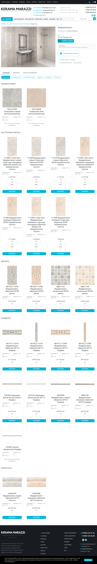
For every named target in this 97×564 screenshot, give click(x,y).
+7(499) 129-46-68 (90, 10)
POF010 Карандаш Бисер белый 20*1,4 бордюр (36, 397)
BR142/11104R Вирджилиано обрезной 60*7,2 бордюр (85, 346)
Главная (3, 23)
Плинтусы (57, 76)
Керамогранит (16, 76)
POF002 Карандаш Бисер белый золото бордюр (12, 397)
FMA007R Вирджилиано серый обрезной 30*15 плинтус (12, 496)
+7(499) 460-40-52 (90, 12)
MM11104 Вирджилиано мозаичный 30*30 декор (85, 289)
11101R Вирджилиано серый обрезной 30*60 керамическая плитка (60, 160)
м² (12, 178)
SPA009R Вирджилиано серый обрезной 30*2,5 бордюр (60, 398)
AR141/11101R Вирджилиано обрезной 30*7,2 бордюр (12, 346)
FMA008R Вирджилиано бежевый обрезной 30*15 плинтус (36, 496)
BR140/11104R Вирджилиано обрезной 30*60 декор (36, 289)
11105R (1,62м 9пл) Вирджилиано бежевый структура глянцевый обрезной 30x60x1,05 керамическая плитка (36, 224)
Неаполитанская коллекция (21, 23)
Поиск (94, 18)
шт (12, 303)
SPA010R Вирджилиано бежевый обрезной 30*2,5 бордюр (84, 398)
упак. (12, 184)
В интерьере (16, 72)
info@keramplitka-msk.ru (40, 15)
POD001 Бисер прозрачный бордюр (12, 447)
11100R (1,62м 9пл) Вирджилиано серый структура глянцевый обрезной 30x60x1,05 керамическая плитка (12, 163)
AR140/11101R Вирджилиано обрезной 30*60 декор (12, 289)
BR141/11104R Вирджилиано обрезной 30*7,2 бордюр (61, 346)
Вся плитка (5, 76)
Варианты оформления (30, 72)
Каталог (9, 23)
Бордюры (48, 76)
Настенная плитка (29, 76)
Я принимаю (88, 560)
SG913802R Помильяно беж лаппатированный (36, 111)
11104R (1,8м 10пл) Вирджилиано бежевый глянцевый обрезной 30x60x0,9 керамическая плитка (85, 163)
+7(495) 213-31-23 (90, 7)
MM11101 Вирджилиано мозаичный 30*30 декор (60, 289)
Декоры (40, 76)
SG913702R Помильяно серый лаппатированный (12, 111)
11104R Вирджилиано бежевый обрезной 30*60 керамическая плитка (12, 220)
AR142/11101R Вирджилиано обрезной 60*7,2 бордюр (36, 346)
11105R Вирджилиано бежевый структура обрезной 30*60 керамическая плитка (60, 221)
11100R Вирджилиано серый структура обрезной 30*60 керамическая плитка (36, 161)
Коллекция (6, 72)
